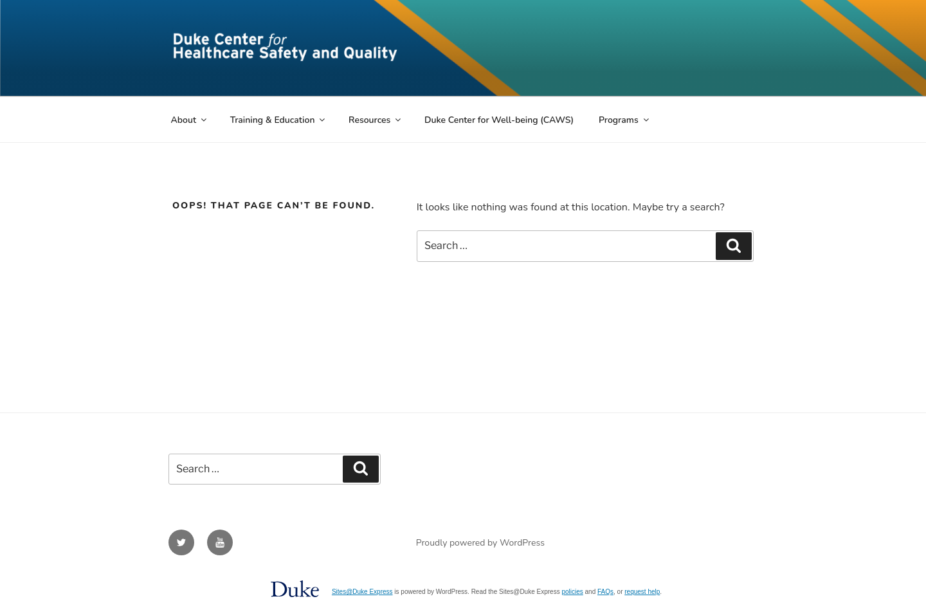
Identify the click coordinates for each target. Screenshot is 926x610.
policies (572, 591)
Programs (625, 120)
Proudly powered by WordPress (480, 543)
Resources (376, 120)
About (190, 120)
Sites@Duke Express (362, 591)
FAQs (605, 591)
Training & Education (278, 120)
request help (642, 591)
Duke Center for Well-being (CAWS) (499, 120)
